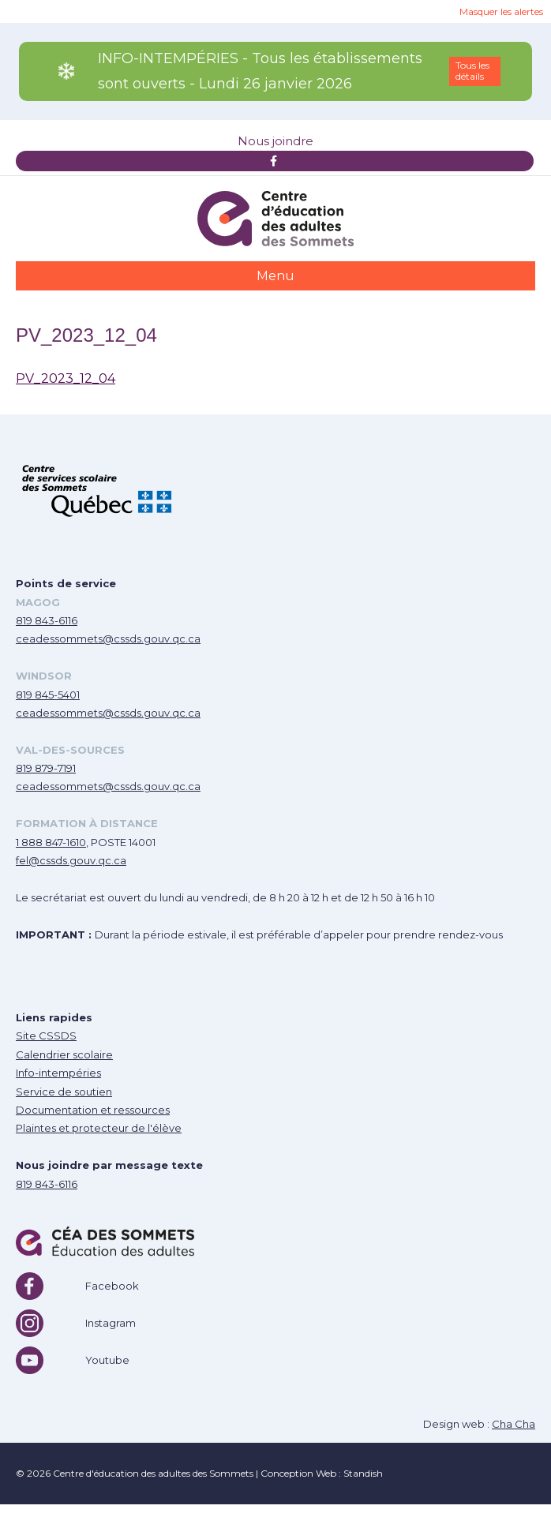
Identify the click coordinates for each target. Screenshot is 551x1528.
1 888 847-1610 (51, 842)
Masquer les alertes (501, 11)
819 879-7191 (46, 768)
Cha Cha (513, 1424)
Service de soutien (64, 1091)
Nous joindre (275, 140)
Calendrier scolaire (64, 1054)
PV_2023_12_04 (65, 378)
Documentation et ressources (93, 1109)
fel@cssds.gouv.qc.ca (71, 860)
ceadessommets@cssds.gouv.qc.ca (108, 638)
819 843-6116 (46, 620)
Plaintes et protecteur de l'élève (99, 1128)
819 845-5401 (48, 694)
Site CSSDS (46, 1035)
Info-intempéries (58, 1072)
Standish (363, 1473)
